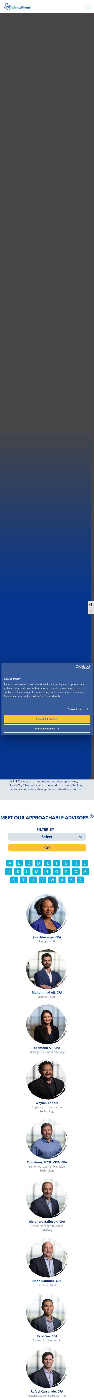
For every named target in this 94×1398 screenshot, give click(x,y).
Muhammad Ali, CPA (47, 992)
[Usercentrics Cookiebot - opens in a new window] (75, 667)
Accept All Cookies (47, 718)
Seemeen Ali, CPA (47, 1048)
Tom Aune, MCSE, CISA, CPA (47, 1162)
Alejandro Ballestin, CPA (47, 1222)
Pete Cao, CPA (47, 1336)
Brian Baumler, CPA (47, 1281)
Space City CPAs (19, 785)
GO (47, 847)
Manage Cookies (47, 728)
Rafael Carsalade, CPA (47, 1391)
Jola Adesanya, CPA (47, 937)
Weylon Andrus (47, 1103)
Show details (75, 709)
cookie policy (31, 696)
